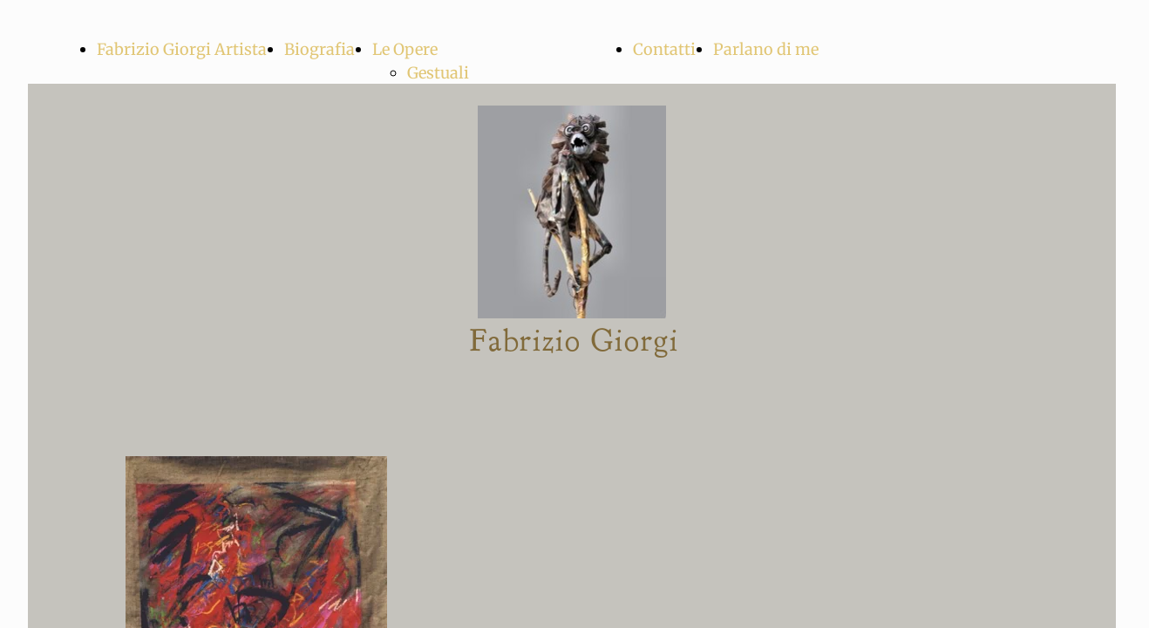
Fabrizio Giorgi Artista (182, 49)
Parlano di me (766, 49)
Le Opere (405, 49)
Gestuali (438, 73)
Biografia (319, 49)
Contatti (664, 49)
